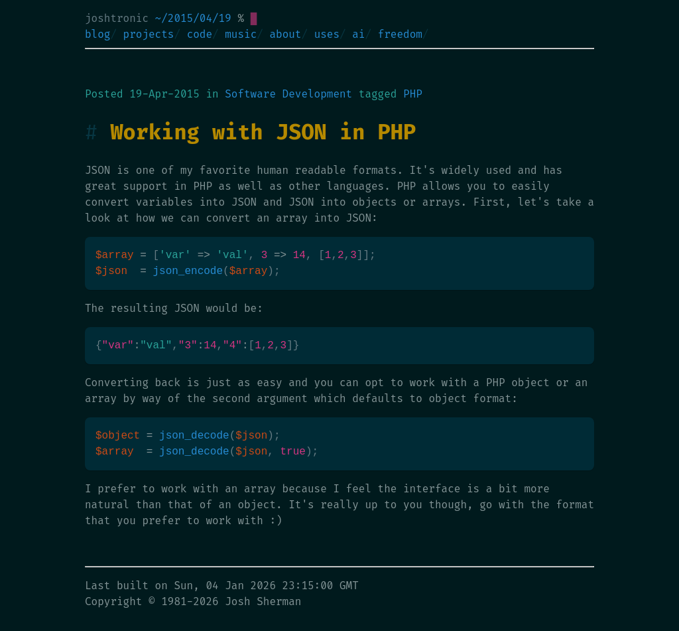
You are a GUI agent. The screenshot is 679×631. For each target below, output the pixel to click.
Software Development (288, 94)
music (241, 34)
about (285, 34)
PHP (412, 94)
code (199, 34)
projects (148, 34)
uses (327, 34)
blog (97, 34)
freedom (400, 34)
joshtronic (117, 18)
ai (358, 34)
